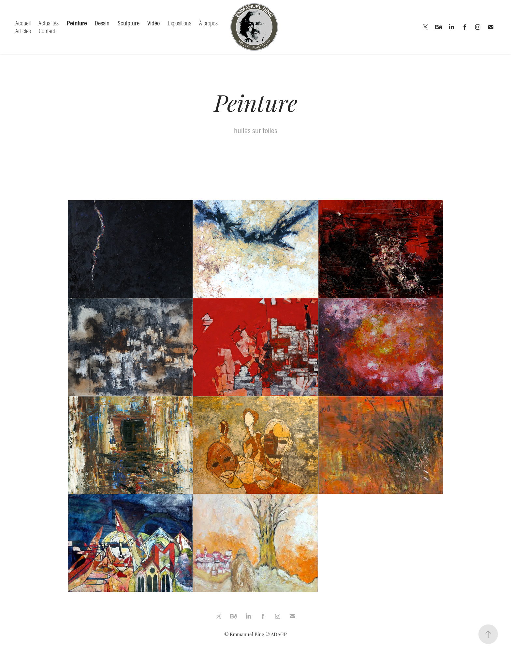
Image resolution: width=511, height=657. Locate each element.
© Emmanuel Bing (244, 634)
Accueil (23, 23)
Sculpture (128, 23)
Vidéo (153, 23)
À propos (208, 23)
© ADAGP (276, 634)
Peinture (77, 23)
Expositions (179, 23)
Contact (47, 31)
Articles (23, 31)
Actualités (48, 23)
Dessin (102, 23)
